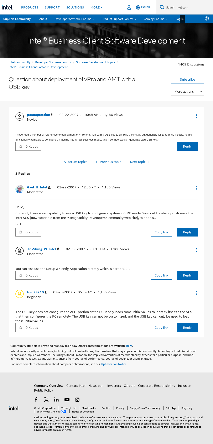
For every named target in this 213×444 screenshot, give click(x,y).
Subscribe (187, 79)
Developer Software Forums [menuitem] (73, 18)
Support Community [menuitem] (17, 18)
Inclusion (184, 385)
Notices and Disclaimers (47, 423)
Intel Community (19, 62)
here (129, 345)
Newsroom (96, 385)
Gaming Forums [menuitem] (154, 18)
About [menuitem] (43, 18)
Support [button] (52, 7)
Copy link (161, 232)
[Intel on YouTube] (67, 400)
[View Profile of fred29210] (37, 292)
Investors (114, 385)
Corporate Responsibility (156, 385)
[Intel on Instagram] (77, 400)
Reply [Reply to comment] (187, 232)
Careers (129, 385)
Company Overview (48, 385)
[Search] (162, 7)
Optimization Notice (114, 364)
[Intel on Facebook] (36, 400)
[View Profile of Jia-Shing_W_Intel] (43, 249)
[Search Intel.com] (189, 7)
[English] (143, 7)
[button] (196, 115)
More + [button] (97, 7)
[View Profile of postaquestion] (40, 114)
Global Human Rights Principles (63, 426)
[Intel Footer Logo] (14, 407)
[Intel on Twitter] (46, 400)
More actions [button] (184, 91)
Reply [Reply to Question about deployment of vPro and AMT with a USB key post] (187, 146)
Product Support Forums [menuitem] (118, 18)
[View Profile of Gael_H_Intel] (39, 187)
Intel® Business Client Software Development (38, 66)
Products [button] (29, 7)
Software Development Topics (95, 62)
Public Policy (43, 390)
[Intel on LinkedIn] (56, 400)
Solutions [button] (75, 7)
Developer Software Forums (53, 62)
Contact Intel (75, 385)
